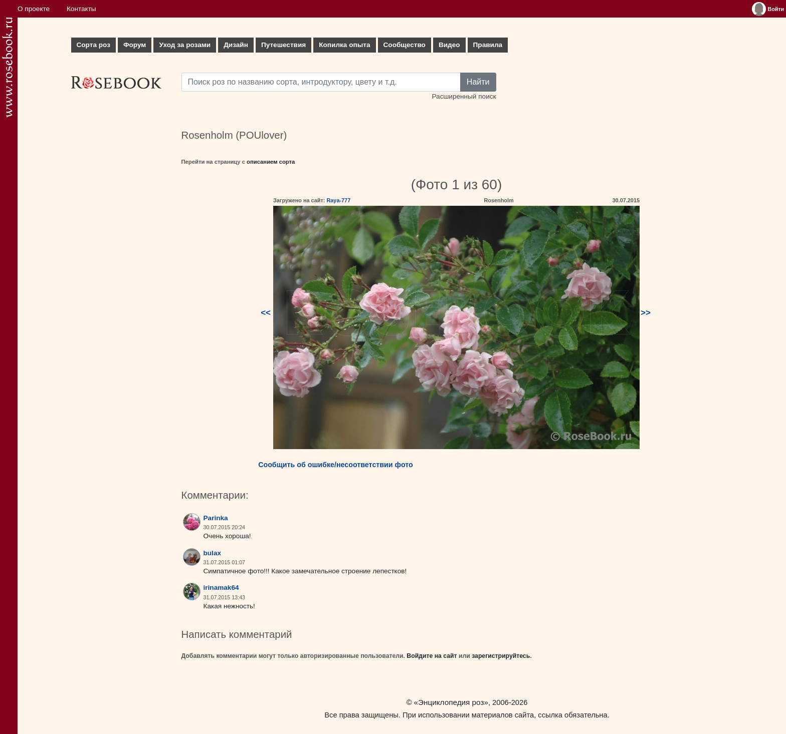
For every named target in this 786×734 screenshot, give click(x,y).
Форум (134, 45)
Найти (478, 82)
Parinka (216, 518)
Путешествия (283, 45)
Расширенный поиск (464, 96)
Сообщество (404, 45)
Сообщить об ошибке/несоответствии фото (335, 465)
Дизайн (236, 45)
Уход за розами (185, 45)
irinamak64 (221, 587)
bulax (213, 553)
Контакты (81, 9)
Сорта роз (93, 45)
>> (646, 312)
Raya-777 (338, 200)
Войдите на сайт (432, 655)
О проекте (34, 9)
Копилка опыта (344, 45)
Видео (449, 45)
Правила (488, 45)
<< (266, 312)
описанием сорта (271, 162)
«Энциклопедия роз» (451, 702)
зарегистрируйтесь (501, 655)
